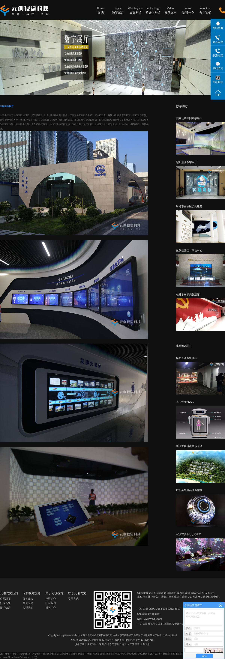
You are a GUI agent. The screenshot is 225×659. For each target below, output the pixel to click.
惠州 (117, 644)
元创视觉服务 (32, 593)
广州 (106, 644)
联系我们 (50, 603)
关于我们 (205, 10)
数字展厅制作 (154, 635)
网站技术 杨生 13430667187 (140, 640)
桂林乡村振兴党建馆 (188, 294)
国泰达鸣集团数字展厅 (189, 118)
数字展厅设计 (140, 635)
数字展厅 (118, 10)
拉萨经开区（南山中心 (189, 250)
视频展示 (170, 10)
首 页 (100, 10)
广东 (127, 644)
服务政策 (28, 598)
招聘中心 (50, 607)
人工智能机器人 (185, 402)
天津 (132, 644)
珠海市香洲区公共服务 (189, 206)
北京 (147, 644)
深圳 (101, 644)
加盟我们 (28, 607)
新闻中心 (187, 10)
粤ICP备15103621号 (80, 640)
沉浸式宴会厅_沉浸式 (188, 534)
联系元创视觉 (77, 593)
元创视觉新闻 (9, 593)
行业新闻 (5, 603)
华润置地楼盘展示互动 (189, 446)
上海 (142, 644)
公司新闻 (5, 598)
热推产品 (79, 644)
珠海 (122, 644)
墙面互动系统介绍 (186, 357)
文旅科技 (135, 10)
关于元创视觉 (54, 593)
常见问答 (28, 603)
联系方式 (73, 598)
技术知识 (5, 607)
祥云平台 (109, 640)
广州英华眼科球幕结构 (189, 490)
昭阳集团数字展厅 (186, 162)
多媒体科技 (153, 10)
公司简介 (50, 598)
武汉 (137, 644)
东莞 (112, 644)
